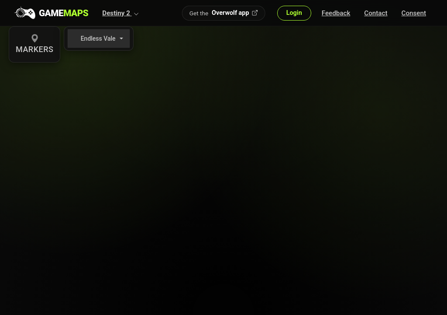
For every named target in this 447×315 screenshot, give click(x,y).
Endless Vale (98, 38)
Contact (375, 13)
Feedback (336, 13)
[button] (120, 13)
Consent (414, 13)
